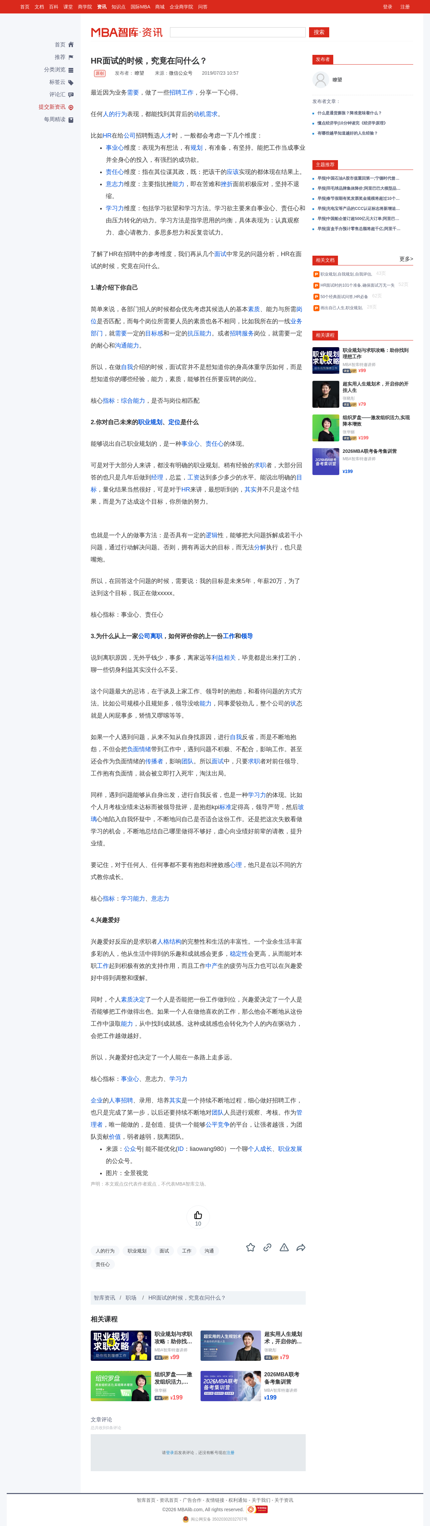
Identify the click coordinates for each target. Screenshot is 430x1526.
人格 (163, 941)
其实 (251, 489)
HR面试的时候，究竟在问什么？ (187, 1298)
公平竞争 (218, 1124)
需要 (133, 92)
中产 (212, 965)
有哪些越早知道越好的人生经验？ (347, 133)
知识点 (119, 6)
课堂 (68, 6)
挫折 (227, 184)
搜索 (319, 32)
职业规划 (150, 422)
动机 (200, 114)
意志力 (115, 184)
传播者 (154, 761)
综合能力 (133, 400)
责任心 (115, 172)
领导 (247, 636)
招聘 (175, 92)
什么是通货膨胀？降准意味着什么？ (349, 113)
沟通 (209, 1251)
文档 (39, 6)
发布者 (323, 59)
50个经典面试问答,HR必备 (345, 296)
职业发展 (290, 1149)
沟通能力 (127, 345)
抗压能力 (199, 333)
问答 (203, 6)
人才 (166, 135)
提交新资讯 (52, 107)
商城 (160, 6)
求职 (260, 465)
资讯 (101, 6)
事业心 (115, 147)
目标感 (154, 333)
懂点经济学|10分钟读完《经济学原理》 (352, 123)
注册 (405, 6)
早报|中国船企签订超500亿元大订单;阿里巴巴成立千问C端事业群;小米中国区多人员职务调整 (359, 218)
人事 (115, 1100)
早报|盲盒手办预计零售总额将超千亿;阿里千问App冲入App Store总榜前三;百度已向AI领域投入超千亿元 (359, 228)
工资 (193, 477)
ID (181, 1149)
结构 (175, 941)
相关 (230, 657)
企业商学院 (181, 6)
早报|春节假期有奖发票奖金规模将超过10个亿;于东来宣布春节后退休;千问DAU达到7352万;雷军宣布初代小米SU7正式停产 (359, 198)
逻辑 (212, 535)
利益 (218, 657)
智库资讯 (104, 1298)
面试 (220, 254)
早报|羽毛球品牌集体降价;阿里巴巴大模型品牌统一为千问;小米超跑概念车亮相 (359, 188)
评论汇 (57, 94)
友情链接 (215, 1500)
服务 (248, 333)
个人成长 (260, 1149)
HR (107, 135)
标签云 (57, 82)
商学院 (85, 6)
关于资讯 (283, 1500)
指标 (109, 400)
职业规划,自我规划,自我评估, (347, 274)
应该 (233, 172)
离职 (156, 636)
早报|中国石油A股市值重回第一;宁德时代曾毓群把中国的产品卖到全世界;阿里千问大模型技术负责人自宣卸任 (359, 178)
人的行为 (115, 114)
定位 (174, 422)
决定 (139, 999)
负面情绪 (139, 749)
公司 (130, 135)
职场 (132, 1298)
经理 (157, 477)
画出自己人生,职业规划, (342, 307)
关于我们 (261, 1500)
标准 (225, 807)
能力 (178, 184)
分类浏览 (55, 69)
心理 (236, 865)
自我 (127, 367)
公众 (130, 1149)
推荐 (60, 57)
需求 (212, 114)
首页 (25, 6)
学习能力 (133, 898)
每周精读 (55, 119)
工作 (187, 92)
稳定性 (239, 953)
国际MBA (140, 6)
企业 (97, 1100)
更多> (406, 259)
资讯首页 (169, 1500)
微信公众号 (180, 73)
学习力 (115, 208)
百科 (53, 6)
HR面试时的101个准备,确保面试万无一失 (358, 285)
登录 (387, 6)
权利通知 (237, 1500)
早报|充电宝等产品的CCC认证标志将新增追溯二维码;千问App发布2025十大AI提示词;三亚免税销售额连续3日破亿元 (359, 208)
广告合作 (192, 1500)
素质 (254, 309)
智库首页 (146, 1500)
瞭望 (140, 73)
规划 (196, 147)
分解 (260, 547)
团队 (187, 761)
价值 (115, 1136)
